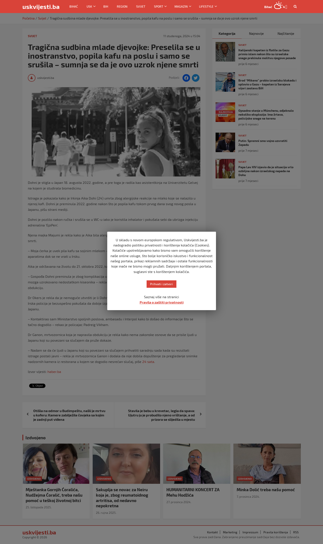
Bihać (73, 6)
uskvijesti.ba (41, 6)
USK (89, 6)
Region (122, 6)
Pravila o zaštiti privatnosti (162, 302)
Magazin (181, 6)
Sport (158, 6)
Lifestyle (206, 6)
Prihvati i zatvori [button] (161, 284)
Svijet (140, 6)
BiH (105, 6)
